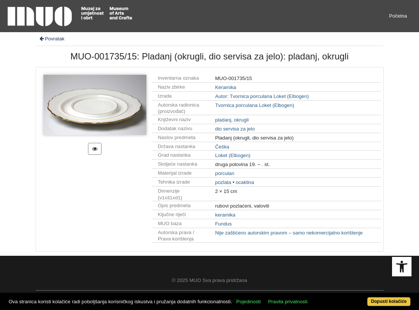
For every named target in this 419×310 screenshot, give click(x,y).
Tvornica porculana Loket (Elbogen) (254, 105)
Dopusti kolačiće (389, 301)
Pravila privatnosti (287, 301)
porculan (224, 173)
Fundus (223, 224)
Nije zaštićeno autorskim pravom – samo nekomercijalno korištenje (288, 233)
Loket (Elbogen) (232, 155)
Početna (398, 16)
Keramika (225, 87)
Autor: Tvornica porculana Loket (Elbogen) (262, 96)
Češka (222, 147)
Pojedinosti (248, 301)
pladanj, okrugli (232, 120)
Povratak (52, 39)
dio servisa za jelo (235, 129)
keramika (225, 215)
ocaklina (245, 182)
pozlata (223, 182)
